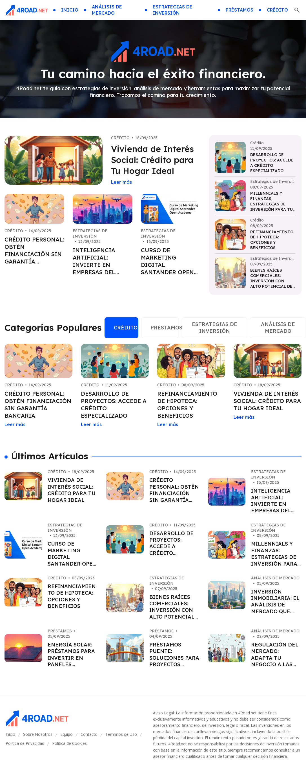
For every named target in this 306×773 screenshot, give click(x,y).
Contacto (89, 734)
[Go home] (27, 10)
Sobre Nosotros (37, 734)
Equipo (66, 734)
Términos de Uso (121, 734)
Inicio (10, 734)
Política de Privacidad (25, 743)
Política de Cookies (69, 743)
